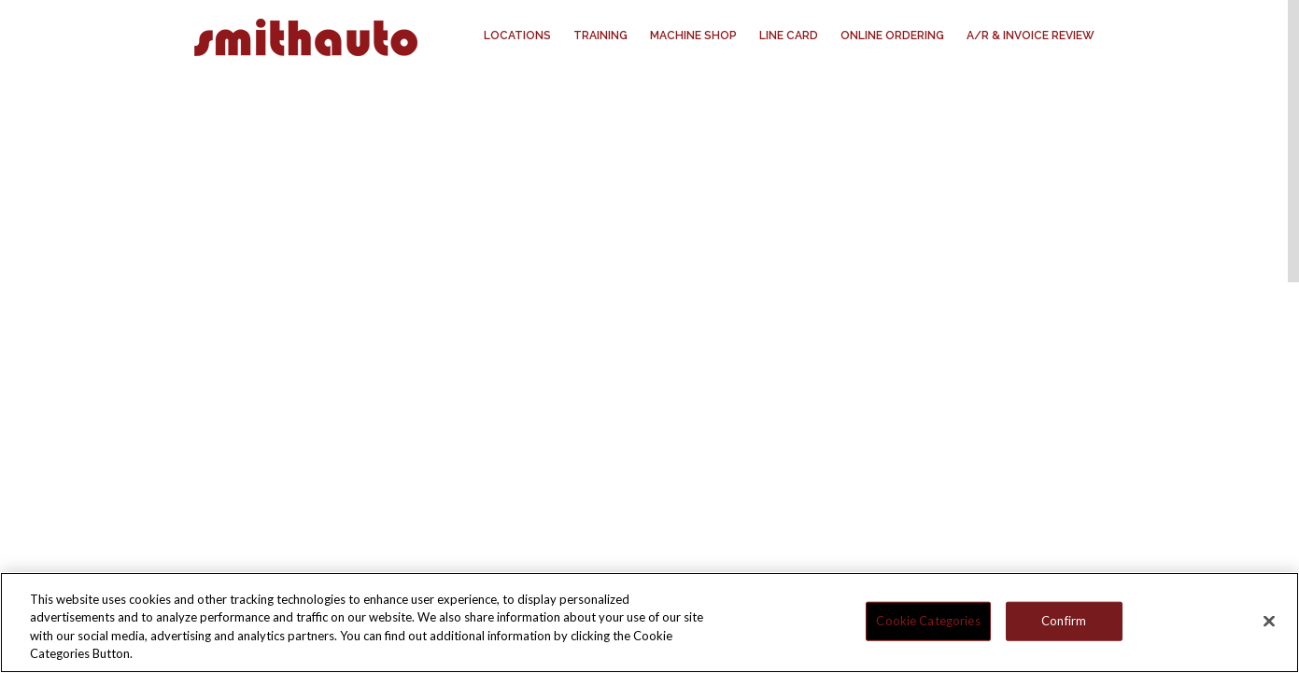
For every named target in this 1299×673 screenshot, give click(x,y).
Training (600, 35)
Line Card (788, 35)
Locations (517, 35)
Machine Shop (693, 35)
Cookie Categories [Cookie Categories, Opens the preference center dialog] (928, 620)
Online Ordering (892, 35)
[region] (649, 622)
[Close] (1269, 620)
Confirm (1063, 620)
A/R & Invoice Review (1030, 35)
